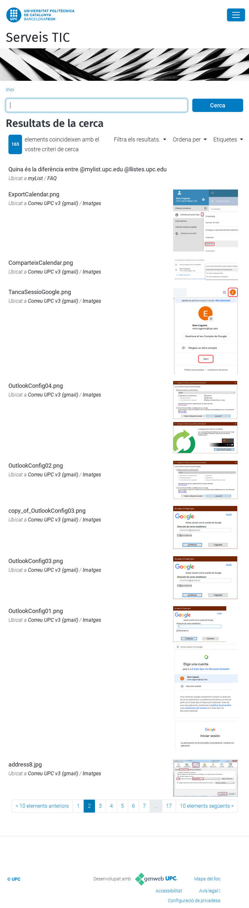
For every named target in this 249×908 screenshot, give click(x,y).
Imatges (92, 203)
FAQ (52, 178)
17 (169, 806)
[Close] (236, 14)
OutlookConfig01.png (35, 610)
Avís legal (208, 890)
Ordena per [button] (187, 139)
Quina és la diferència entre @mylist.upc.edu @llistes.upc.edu (87, 169)
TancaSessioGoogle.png (39, 291)
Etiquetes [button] (225, 139)
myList (35, 178)
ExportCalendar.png (33, 194)
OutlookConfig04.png (35, 385)
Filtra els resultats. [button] (137, 139)
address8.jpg (25, 764)
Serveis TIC (38, 37)
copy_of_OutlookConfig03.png (47, 510)
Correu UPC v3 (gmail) (53, 203)
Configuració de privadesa (194, 900)
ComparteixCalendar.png (40, 262)
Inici (10, 89)
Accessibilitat (169, 890)
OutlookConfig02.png (35, 465)
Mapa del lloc (207, 878)
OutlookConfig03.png (35, 561)
